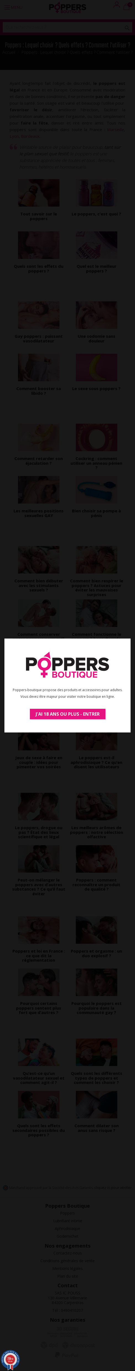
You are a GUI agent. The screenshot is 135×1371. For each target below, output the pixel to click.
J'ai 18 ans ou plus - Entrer (68, 714)
